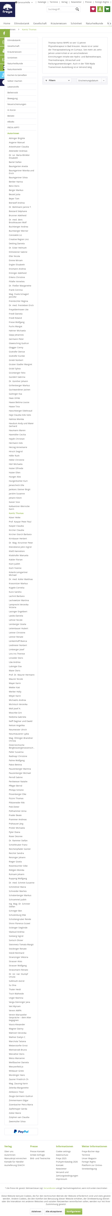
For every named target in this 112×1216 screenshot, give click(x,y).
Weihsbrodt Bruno (18, 1049)
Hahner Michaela (17, 330)
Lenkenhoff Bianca (18, 641)
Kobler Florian (16, 559)
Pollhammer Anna (17, 811)
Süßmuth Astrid (16, 981)
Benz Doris (14, 186)
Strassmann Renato (18, 969)
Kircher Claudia (16, 530)
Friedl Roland (15, 318)
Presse (88, 2)
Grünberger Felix (17, 372)
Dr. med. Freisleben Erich (21, 305)
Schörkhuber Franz (18, 844)
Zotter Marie (15, 1113)
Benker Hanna (16, 181)
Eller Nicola (14, 256)
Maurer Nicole (16, 679)
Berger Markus (16, 190)
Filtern (50, 80)
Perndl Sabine (16, 777)
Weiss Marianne (17, 1058)
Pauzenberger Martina (20, 768)
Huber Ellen (14, 472)
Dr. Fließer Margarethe (20, 285)
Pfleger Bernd (15, 785)
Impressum (61, 1179)
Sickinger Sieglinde (18, 927)
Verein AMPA (15, 1010)
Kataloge (42, 2)
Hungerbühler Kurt (18, 481)
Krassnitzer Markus (18, 583)
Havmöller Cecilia (17, 434)
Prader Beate (15, 815)
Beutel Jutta (14, 194)
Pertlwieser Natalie (18, 781)
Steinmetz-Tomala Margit (21, 944)
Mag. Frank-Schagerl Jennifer (19, 295)
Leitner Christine (17, 632)
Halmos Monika (16, 419)
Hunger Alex (15, 476)
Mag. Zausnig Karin (18, 1083)
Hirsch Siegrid (16, 451)
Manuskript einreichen (15, 1158)
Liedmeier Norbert (18, 645)
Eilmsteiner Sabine (18, 252)
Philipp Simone (16, 790)
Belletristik (12, 92)
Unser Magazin (89, 1158)
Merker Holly (15, 691)
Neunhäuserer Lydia (19, 733)
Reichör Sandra (16, 853)
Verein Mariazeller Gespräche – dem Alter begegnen (20, 1017)
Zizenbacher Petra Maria (21, 1104)
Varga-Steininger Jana (19, 1002)
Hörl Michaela (15, 464)
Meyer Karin (15, 695)
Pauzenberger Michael (20, 773)
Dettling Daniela (17, 243)
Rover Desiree (15, 836)
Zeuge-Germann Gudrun (21, 1096)
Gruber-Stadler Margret (20, 364)
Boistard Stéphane (18, 211)
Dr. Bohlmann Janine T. (20, 207)
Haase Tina (14, 406)
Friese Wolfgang (16, 322)
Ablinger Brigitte (17, 138)
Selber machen (14, 81)
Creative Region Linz (19, 239)
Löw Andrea (14, 662)
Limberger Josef (16, 649)
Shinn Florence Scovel (19, 923)
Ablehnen (36, 1211)
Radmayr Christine (18, 756)
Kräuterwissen (14, 51)
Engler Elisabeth (17, 264)
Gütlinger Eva (15, 393)
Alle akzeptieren (54, 1211)
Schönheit (12, 57)
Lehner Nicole (15, 620)
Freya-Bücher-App (90, 1151)
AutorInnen (13, 133)
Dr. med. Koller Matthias (21, 579)
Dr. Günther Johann (18, 381)
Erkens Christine (17, 277)
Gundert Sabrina (17, 377)
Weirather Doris (16, 1054)
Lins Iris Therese (17, 653)
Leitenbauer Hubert (18, 628)
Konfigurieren (73, 1211)
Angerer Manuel (17, 142)
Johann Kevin (15, 497)
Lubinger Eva (15, 666)
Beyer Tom (14, 198)
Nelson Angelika (17, 725)
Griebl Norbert (16, 360)
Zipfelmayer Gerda (18, 1108)
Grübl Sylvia (15, 368)
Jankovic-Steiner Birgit (19, 489)
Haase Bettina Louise (19, 402)
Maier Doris (14, 670)
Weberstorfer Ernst (18, 1045)
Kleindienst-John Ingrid (20, 547)
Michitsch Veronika (18, 704)
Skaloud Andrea (16, 931)
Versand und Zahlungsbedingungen (67, 1174)
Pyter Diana (14, 832)
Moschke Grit (15, 712)
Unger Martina (16, 997)
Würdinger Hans (17, 1075)
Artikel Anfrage (37, 1154)
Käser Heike (14, 517)
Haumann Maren (17, 430)
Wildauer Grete (16, 1070)
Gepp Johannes (16, 334)
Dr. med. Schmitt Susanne (21, 882)
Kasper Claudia (16, 525)
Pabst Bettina (15, 764)
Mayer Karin (15, 683)
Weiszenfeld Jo (16, 1066)
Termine (54, 2)
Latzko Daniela (16, 615)
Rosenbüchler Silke (18, 865)
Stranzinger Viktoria (18, 957)
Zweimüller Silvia (17, 1121)
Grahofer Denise (17, 351)
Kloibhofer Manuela (18, 555)
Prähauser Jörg (16, 823)
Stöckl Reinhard (16, 953)
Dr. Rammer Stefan (18, 840)
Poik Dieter (14, 806)
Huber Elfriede (16, 468)
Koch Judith (14, 563)
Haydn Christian (17, 438)
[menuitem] (63, 9)
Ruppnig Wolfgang (18, 878)
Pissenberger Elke (17, 794)
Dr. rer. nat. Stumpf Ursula (18, 975)
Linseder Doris (16, 657)
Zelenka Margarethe (19, 1087)
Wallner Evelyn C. (17, 1037)
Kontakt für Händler (14, 1161)
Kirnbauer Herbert (18, 538)
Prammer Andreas (18, 819)
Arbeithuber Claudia (19, 146)
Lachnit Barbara (16, 596)
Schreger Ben (15, 910)
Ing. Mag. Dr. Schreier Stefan (19, 905)
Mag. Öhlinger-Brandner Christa (21, 739)
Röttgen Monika (16, 870)
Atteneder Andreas (18, 150)
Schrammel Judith (17, 899)
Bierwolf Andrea (17, 202)
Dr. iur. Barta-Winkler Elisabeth (19, 156)
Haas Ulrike (14, 398)
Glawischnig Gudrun (19, 343)
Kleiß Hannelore (17, 551)
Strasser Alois (15, 961)
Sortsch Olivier (16, 940)
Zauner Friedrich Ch (18, 1079)
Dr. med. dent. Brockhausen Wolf (18, 221)
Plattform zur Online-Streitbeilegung (92, 1167)
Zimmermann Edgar (18, 1100)
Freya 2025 (61, 1158)
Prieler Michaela (17, 827)
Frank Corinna (16, 289)
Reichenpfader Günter (20, 849)
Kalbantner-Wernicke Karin (19, 507)
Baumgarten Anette (18, 166)
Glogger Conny (16, 347)
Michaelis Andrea (17, 700)
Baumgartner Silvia (18, 177)
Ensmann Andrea (17, 268)
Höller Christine (16, 459)
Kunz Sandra (15, 591)
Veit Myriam (15, 1006)
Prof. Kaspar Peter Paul (20, 521)
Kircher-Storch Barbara (20, 534)
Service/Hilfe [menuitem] (23, 2)
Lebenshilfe (13, 86)
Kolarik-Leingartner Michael (18, 573)
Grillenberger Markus (19, 385)
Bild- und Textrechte (40, 1158)
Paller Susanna (16, 752)
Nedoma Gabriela (17, 717)
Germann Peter (16, 339)
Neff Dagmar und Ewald (20, 721)
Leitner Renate (16, 636)
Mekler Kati (14, 687)
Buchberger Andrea (18, 226)
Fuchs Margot (15, 326)
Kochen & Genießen (17, 75)
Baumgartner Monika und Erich (21, 172)
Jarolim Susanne (17, 493)
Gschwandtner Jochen (19, 389)
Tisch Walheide (16, 993)
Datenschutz (62, 1154)
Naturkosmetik (14, 69)
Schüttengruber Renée (20, 919)
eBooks (10, 121)
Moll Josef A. (15, 708)
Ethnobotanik (13, 40)
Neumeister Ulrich (18, 729)
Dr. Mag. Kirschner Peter (21, 542)
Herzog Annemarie (18, 447)
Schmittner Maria (17, 887)
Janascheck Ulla (16, 485)
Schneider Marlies (18, 891)
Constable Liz (15, 235)
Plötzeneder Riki (17, 802)
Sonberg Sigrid (16, 936)
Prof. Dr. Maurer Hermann (22, 674)
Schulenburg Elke (17, 915)
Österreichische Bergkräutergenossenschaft (22, 746)
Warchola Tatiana (17, 1041)
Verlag (64, 2)
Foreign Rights (102, 2)
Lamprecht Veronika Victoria (18, 606)
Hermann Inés (16, 443)
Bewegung (12, 98)
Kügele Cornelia (16, 587)
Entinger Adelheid (18, 273)
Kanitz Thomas (16, 513)
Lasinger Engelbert (18, 611)
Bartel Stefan (15, 162)
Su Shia (12, 985)
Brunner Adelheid (17, 215)
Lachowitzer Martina (19, 600)
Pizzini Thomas (16, 798)
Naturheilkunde (15, 63)
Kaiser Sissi (14, 502)
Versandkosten (50, 1188)
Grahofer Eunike (17, 355)
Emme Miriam (16, 260)
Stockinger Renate (18, 948)
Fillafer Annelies (17, 281)
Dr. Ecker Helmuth (18, 247)
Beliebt (10, 115)
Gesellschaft (13, 46)
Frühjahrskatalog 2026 (67, 1161)
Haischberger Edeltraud (20, 410)
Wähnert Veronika (17, 1032)
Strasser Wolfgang (18, 965)
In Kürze (11, 110)
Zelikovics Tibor (16, 1092)
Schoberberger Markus (20, 895)
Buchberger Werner (18, 230)
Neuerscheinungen (16, 104)
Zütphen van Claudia (19, 1117)
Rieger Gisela (15, 861)
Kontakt (59, 1165)
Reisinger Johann (17, 857)
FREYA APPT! (13, 127)
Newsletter (76, 2)
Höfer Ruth (14, 455)
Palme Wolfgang (17, 760)
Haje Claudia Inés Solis (20, 415)
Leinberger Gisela (17, 624)
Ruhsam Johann (16, 874)
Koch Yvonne (15, 568)
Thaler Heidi (15, 989)
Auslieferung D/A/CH (14, 1165)
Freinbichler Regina (18, 301)
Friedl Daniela (15, 313)
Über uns (8, 1151)
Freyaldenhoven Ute (18, 309)
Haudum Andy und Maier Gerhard (21, 424)
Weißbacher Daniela (19, 1062)
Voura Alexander (17, 1024)
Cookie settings (63, 1151)
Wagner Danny (16, 1028)
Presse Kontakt (37, 1151)
